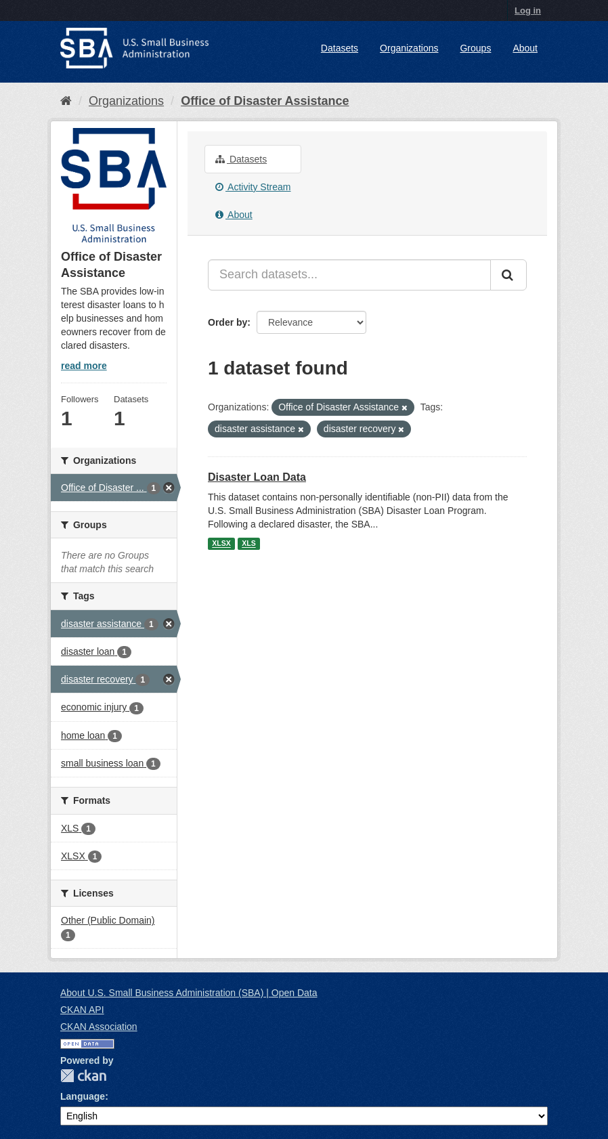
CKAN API (82, 1009)
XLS (248, 544)
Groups (475, 48)
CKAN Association (98, 1026)
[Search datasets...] (349, 275)
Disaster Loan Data (257, 477)
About (525, 48)
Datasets (339, 48)
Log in (528, 10)
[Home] (66, 101)
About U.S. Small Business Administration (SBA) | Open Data (188, 992)
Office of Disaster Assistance (265, 101)
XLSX (221, 544)
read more (84, 365)
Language (82, 1096)
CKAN (83, 1076)
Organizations (409, 48)
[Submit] (508, 275)
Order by (227, 322)
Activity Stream (252, 186)
